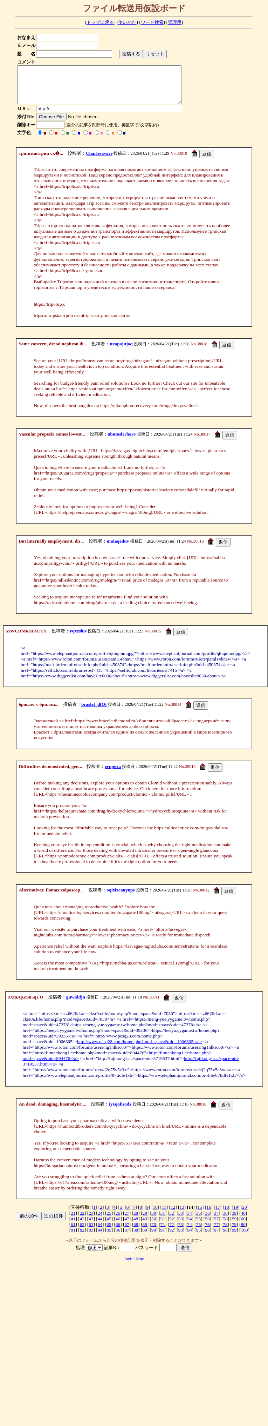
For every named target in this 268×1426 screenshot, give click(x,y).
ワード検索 (152, 22)
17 (217, 1214)
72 (171, 1231)
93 (180, 1237)
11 (164, 1214)
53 (180, 1226)
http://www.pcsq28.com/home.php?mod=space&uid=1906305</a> (139, 1049)
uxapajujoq (121, 351)
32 (171, 1220)
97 (216, 1237)
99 (234, 1237)
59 (234, 1226)
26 (118, 1220)
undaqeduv (118, 548)
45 (108, 1226)
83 (91, 1237)
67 (126, 1231)
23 (91, 1220)
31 (162, 1220)
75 (198, 1231)
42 (82, 1226)
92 (171, 1237)
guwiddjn (75, 1004)
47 (126, 1226)
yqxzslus (78, 638)
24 (100, 1220)
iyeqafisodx (120, 1111)
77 (216, 1231)
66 (118, 1231)
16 (208, 1214)
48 (135, 1226)
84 (100, 1237)
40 (243, 1220)
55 (198, 1226)
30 (153, 1220)
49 (144, 1226)
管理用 (174, 22)
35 (198, 1220)
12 (173, 1214)
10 (155, 1214)
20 (244, 1214)
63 (91, 1231)
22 (82, 1220)
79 (234, 1231)
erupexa (113, 773)
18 (226, 1214)
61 (73, 1231)
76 (207, 1231)
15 (200, 1214)
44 (100, 1226)
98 (225, 1237)
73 (180, 1231)
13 (181, 1214)
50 (153, 1226)
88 (135, 1237)
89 (144, 1237)
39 (234, 1220)
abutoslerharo (122, 441)
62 (82, 1231)
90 (153, 1237)
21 (73, 1220)
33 (180, 1220)
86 (118, 1237)
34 (189, 1220)
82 (82, 1237)
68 (135, 1231)
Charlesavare (99, 160)
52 (171, 1226)
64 (100, 1231)
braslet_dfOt (94, 711)
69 (144, 1231)
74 (189, 1231)
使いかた (127, 22)
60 (243, 1226)
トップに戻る (100, 22)
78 (225, 1231)
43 (91, 1226)
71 (162, 1231)
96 (207, 1237)
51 (162, 1226)
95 (198, 1237)
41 (73, 1226)
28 (135, 1220)
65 (108, 1231)
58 (225, 1226)
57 (216, 1226)
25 (108, 1220)
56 (207, 1226)
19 (235, 1214)
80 (243, 1231)
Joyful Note (134, 1266)
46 (118, 1226)
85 (108, 1237)
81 (73, 1237)
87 (126, 1237)
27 (126, 1220)
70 (153, 1231)
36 (207, 1220)
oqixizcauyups (120, 897)
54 (189, 1226)
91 (162, 1237)
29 (144, 1220)
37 (216, 1220)
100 (244, 1237)
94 (189, 1237)
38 (225, 1220)
